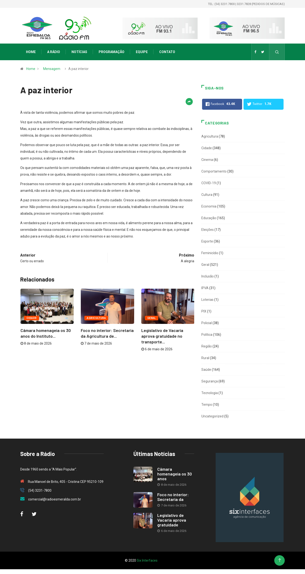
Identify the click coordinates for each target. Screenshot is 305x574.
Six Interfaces (147, 560)
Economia (208, 206)
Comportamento (214, 171)
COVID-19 (208, 183)
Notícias (79, 52)
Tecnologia (209, 393)
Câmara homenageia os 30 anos (174, 473)
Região (206, 346)
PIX (203, 311)
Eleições (207, 230)
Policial (206, 323)
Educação (208, 218)
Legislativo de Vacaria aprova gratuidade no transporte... (162, 336)
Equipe (142, 52)
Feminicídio (209, 253)
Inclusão (207, 276)
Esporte (207, 241)
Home (31, 52)
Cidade (31, 318)
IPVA (204, 288)
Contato (167, 52)
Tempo (206, 404)
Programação (111, 52)
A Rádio (53, 52)
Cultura (206, 195)
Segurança (209, 381)
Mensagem (51, 69)
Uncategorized (212, 416)
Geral (151, 318)
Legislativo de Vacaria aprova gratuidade (171, 520)
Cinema (207, 160)
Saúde (206, 369)
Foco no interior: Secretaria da (173, 497)
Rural (205, 358)
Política (206, 334)
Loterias (207, 300)
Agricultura (96, 318)
